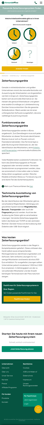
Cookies (26, 368)
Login (26, 404)
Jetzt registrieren (30, 400)
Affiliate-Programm (9, 388)
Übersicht (5, 368)
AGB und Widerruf (30, 372)
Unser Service (7, 376)
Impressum (27, 380)
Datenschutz (28, 376)
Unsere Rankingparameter (30, 385)
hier (31, 186)
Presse (4, 384)
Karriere (5, 380)
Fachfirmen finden (22, 299)
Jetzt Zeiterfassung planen (22, 349)
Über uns (5, 372)
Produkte (5, 398)
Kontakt (5, 402)
